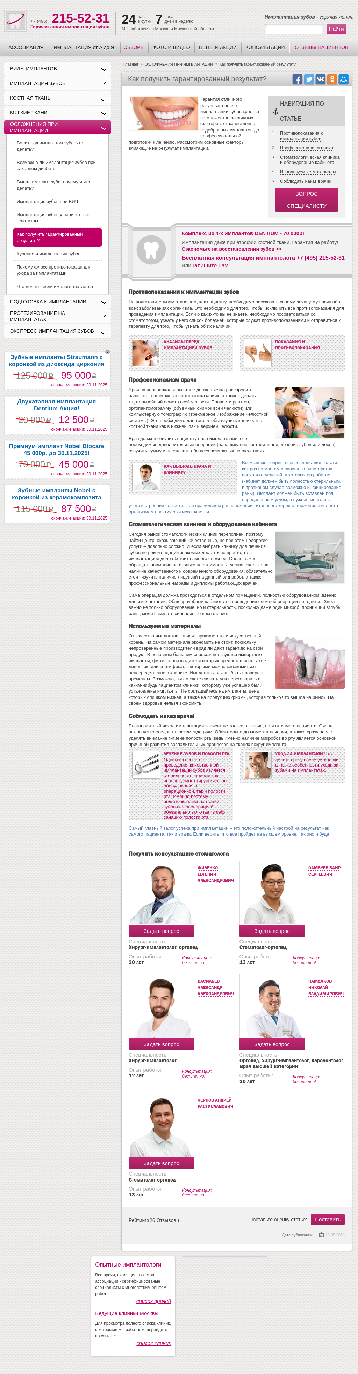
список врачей (153, 1301)
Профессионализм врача (306, 147)
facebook (297, 79)
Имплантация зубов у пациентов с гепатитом (53, 218)
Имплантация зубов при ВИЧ (47, 201)
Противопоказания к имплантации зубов (301, 135)
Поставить (328, 1219)
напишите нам (209, 266)
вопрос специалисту (306, 200)
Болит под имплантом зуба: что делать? (50, 146)
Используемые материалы (308, 171)
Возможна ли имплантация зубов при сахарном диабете (56, 165)
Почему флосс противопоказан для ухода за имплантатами (54, 270)
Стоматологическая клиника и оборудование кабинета (310, 159)
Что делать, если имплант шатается (55, 286)
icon (343, 79)
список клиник (153, 1343)
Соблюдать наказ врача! (305, 181)
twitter (308, 79)
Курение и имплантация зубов (48, 253)
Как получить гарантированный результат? (50, 237)
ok (332, 79)
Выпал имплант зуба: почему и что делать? (53, 185)
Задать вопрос (161, 931)
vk (320, 79)
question (107, 352)
